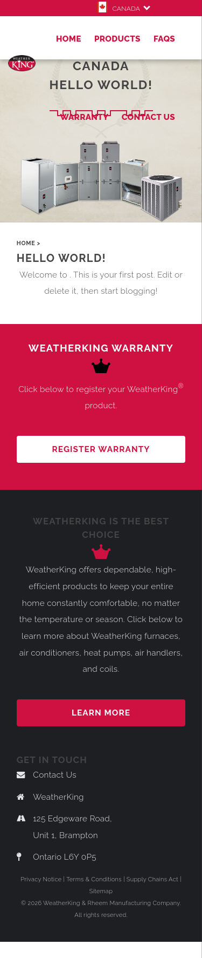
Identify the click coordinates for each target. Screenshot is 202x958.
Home (68, 39)
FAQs (164, 39)
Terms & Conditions (94, 879)
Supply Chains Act (152, 879)
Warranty (84, 117)
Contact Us (148, 117)
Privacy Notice (40, 879)
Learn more (101, 713)
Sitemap (101, 891)
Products (117, 39)
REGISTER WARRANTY (101, 449)
